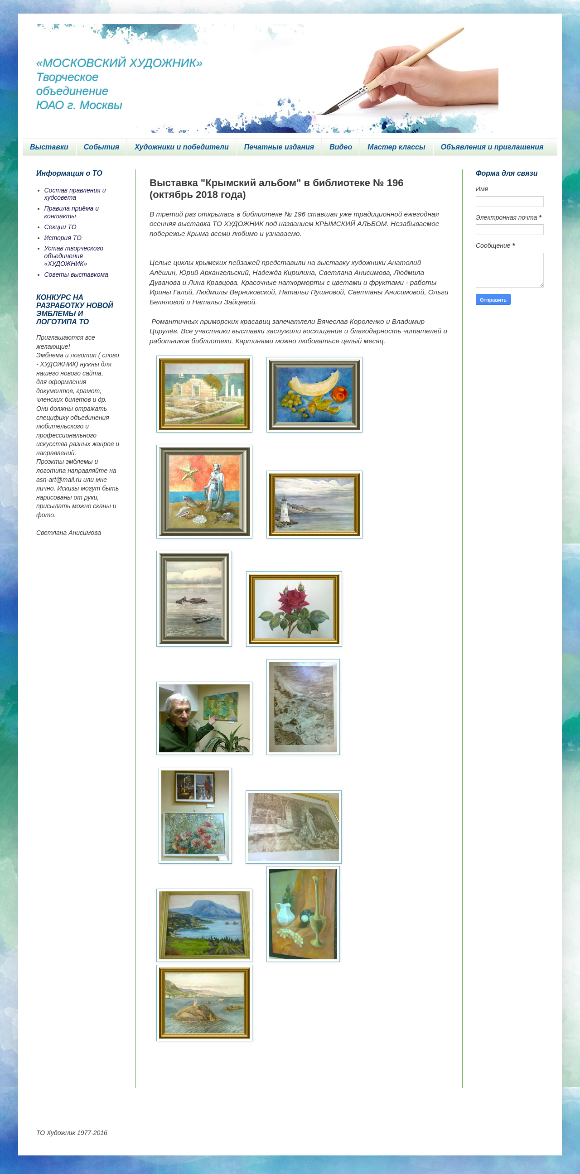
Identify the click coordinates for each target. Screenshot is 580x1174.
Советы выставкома (76, 274)
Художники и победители (182, 147)
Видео (340, 147)
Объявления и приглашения (492, 147)
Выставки (49, 147)
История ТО (63, 237)
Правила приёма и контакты (71, 212)
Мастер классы (396, 147)
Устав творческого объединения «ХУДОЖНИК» (74, 256)
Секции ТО (60, 227)
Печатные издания (279, 147)
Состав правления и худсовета (75, 194)
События (101, 147)
